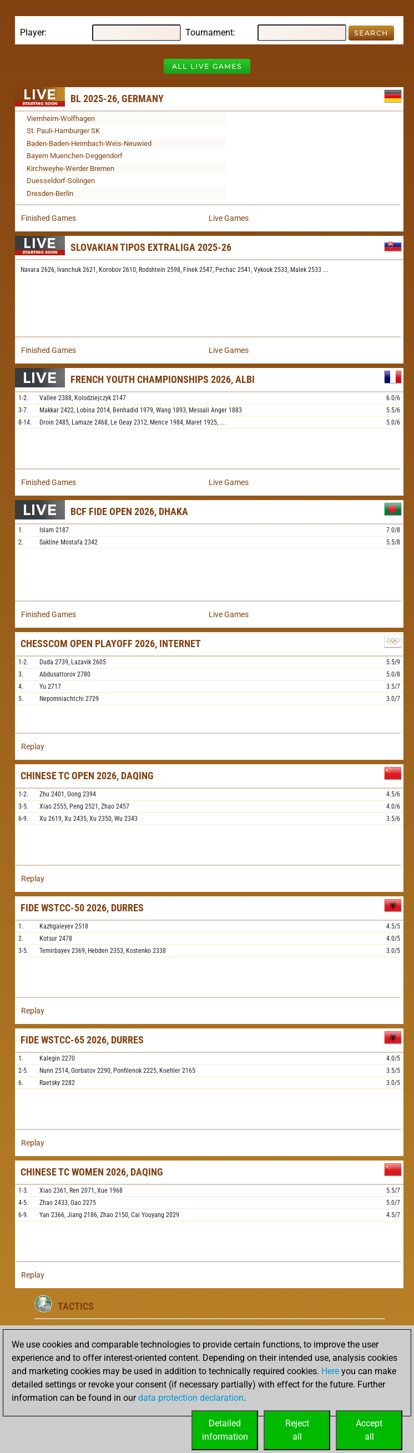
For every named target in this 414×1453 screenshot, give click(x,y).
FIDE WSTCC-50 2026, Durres (82, 908)
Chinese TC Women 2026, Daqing (92, 1172)
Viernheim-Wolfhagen (61, 118)
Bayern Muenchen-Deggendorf (75, 156)
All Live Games (207, 66)
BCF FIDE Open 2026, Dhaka (129, 511)
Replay (32, 746)
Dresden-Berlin (50, 193)
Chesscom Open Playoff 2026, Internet (111, 643)
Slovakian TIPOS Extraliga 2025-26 (150, 247)
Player (32, 32)
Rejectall (297, 1430)
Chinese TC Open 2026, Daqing (87, 775)
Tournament (209, 32)
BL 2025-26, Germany (117, 98)
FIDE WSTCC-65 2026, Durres (82, 1040)
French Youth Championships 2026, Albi (162, 379)
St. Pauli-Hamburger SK (63, 131)
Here (330, 1371)
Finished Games (48, 218)
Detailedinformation (225, 1430)
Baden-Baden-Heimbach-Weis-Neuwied (89, 143)
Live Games (229, 218)
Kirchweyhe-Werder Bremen (70, 168)
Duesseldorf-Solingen (61, 180)
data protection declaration (191, 1398)
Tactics (76, 1306)
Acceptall (369, 1430)
